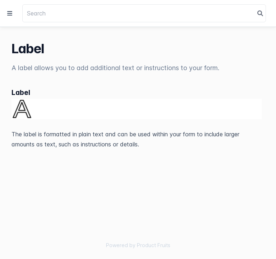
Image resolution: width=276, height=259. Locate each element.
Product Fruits (153, 245)
